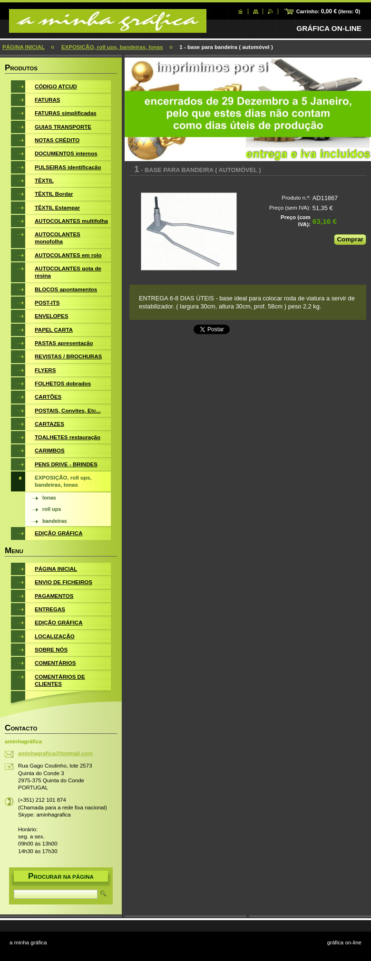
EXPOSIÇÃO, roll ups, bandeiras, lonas (112, 47)
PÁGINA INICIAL (23, 47)
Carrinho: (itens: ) (328, 11)
